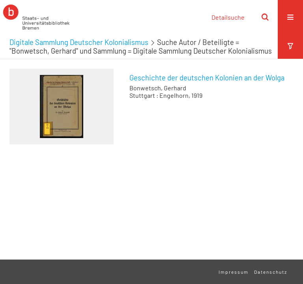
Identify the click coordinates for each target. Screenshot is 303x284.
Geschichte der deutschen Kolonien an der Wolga (206, 77)
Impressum (234, 272)
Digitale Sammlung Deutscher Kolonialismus (78, 42)
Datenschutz (270, 272)
